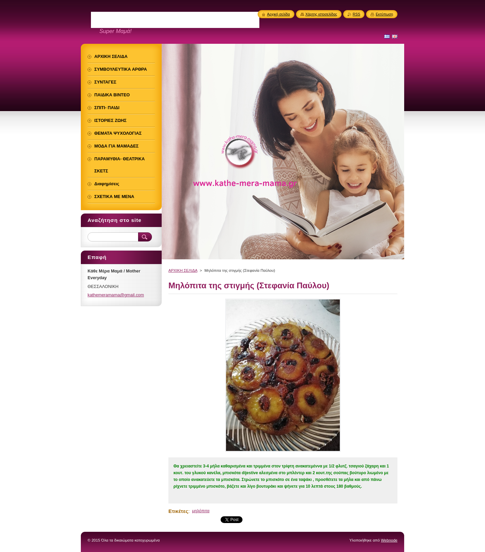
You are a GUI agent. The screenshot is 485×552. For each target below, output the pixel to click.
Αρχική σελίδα (278, 14)
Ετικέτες (178, 511)
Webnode (389, 540)
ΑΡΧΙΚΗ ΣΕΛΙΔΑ (182, 270)
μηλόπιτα (200, 510)
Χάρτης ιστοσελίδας (321, 14)
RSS (356, 14)
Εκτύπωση (384, 14)
